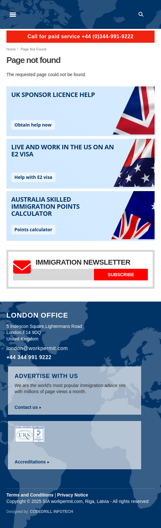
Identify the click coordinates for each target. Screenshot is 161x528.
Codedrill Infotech (51, 511)
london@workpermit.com (37, 348)
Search (142, 14)
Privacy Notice (72, 494)
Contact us (26, 407)
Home (11, 49)
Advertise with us (46, 376)
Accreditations (30, 461)
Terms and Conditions (30, 494)
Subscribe (121, 274)
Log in (152, 14)
